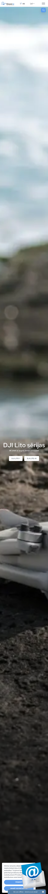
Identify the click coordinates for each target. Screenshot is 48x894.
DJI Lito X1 (32, 458)
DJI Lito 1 (15, 458)
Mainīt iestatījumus (18, 888)
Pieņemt (18, 882)
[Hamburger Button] (43, 4)
